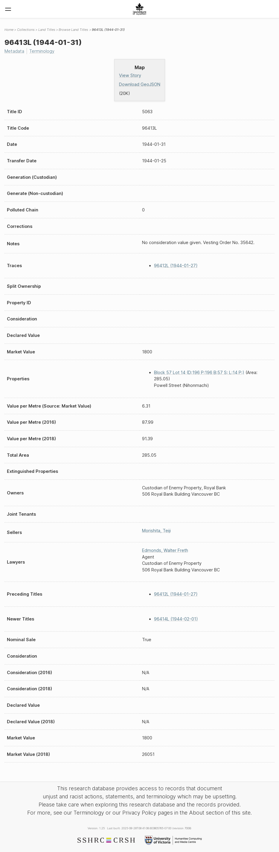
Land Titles (46, 30)
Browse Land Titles (73, 30)
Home (8, 30)
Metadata (14, 51)
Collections (26, 30)
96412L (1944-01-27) (176, 265)
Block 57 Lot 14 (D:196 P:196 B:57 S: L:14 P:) (199, 372)
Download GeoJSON (139, 84)
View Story (130, 75)
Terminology (41, 51)
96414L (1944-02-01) (176, 618)
